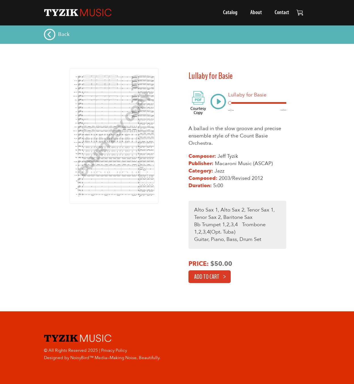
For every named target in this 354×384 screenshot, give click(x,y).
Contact (282, 13)
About (256, 13)
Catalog (230, 13)
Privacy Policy (114, 350)
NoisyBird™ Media (88, 358)
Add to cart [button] (206, 277)
